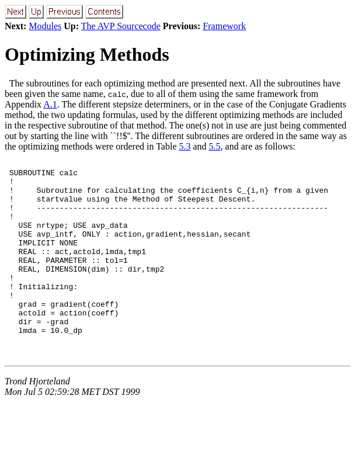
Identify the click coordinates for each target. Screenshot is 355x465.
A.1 (50, 104)
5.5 (215, 146)
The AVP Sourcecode (121, 26)
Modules (45, 26)
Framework (224, 26)
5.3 (185, 146)
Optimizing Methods (87, 54)
